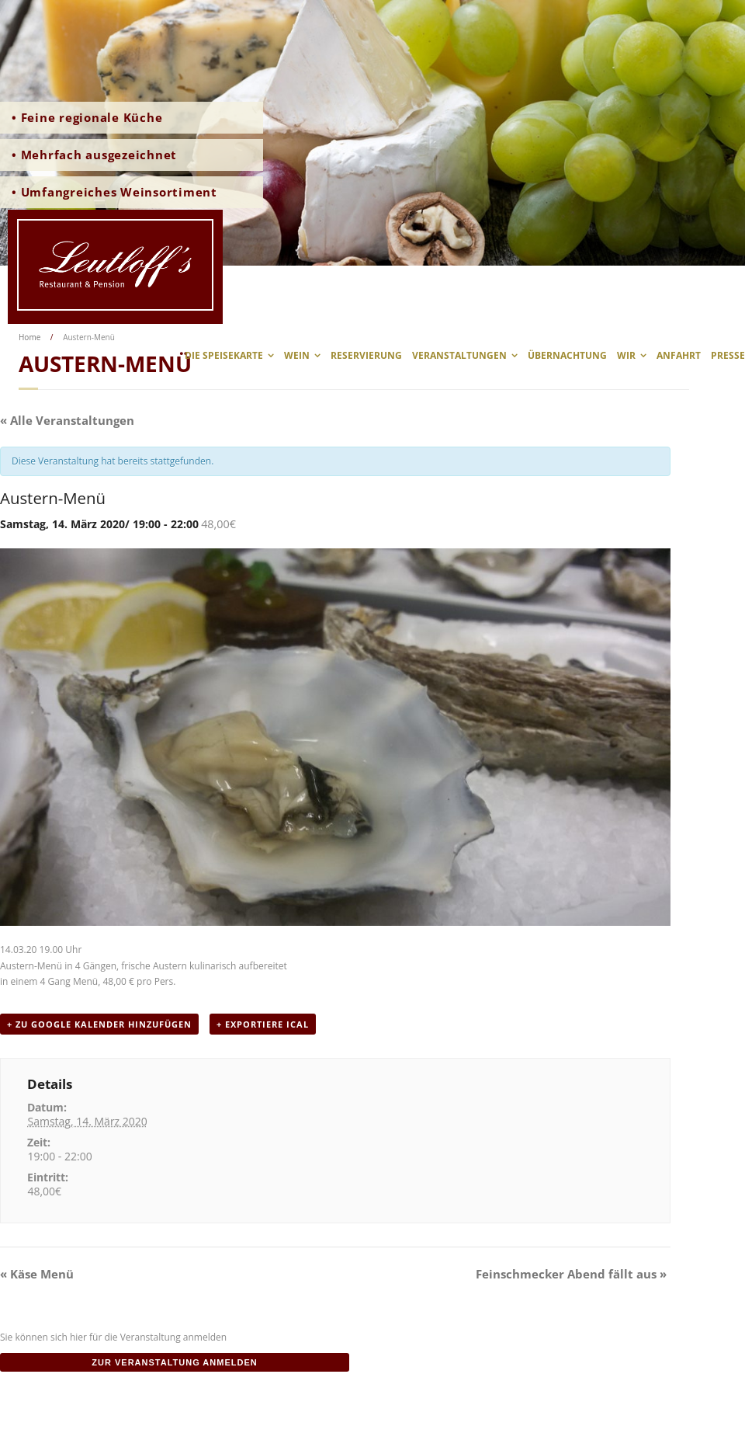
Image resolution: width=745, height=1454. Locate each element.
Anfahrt (679, 355)
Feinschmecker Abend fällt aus (571, 1274)
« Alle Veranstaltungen (67, 420)
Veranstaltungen (459, 355)
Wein (297, 355)
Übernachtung (567, 355)
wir (626, 355)
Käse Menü (37, 1274)
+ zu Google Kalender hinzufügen (99, 1024)
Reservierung (366, 355)
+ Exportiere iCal (263, 1024)
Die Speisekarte (224, 355)
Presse (728, 355)
